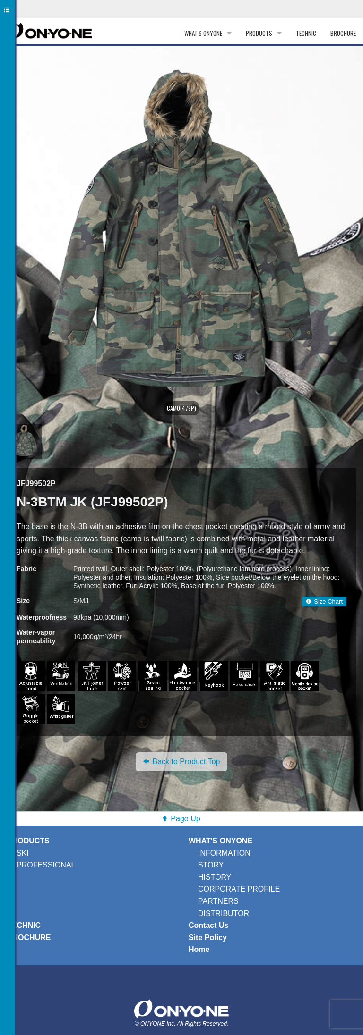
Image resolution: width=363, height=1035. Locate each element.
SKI (23, 853)
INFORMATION (224, 853)
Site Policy (208, 938)
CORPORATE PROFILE (239, 889)
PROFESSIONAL (46, 865)
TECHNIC (306, 33)
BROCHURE (343, 33)
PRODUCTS (259, 33)
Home (199, 949)
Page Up (185, 819)
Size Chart (324, 601)
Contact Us (208, 925)
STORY (211, 865)
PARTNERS (218, 901)
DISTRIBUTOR (223, 913)
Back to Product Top (181, 761)
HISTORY (215, 877)
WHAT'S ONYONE (203, 33)
